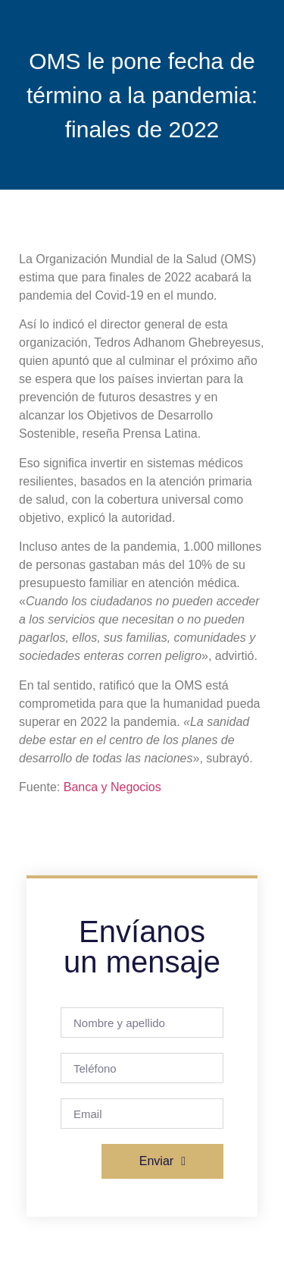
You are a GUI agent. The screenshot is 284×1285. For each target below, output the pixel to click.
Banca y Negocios (112, 787)
